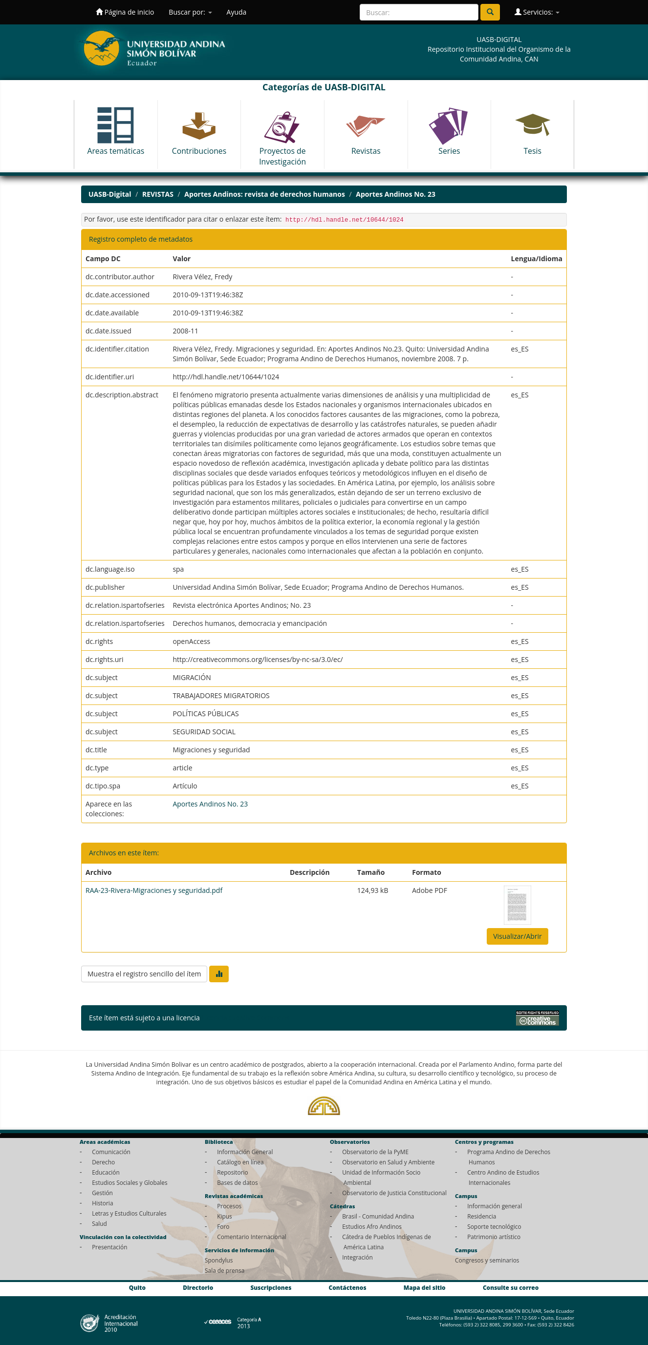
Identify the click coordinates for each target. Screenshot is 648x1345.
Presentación (109, 1247)
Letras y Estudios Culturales (129, 1213)
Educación (106, 1172)
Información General (245, 1152)
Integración (357, 1257)
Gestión (102, 1193)
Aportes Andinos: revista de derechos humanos (264, 194)
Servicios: (537, 12)
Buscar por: (190, 12)
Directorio (198, 1287)
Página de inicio (125, 12)
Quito (137, 1287)
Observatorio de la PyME (375, 1152)
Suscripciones (270, 1287)
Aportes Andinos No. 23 (395, 194)
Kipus (224, 1216)
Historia (102, 1203)
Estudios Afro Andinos (372, 1226)
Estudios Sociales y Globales (129, 1182)
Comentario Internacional (251, 1237)
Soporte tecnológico (494, 1226)
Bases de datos (237, 1182)
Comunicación (111, 1152)
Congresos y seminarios (487, 1260)
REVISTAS (157, 194)
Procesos (229, 1206)
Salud (99, 1223)
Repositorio (232, 1172)
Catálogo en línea (240, 1162)
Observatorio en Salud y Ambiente (388, 1162)
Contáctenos (348, 1287)
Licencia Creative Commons (245, 1017)
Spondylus (219, 1260)
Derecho (103, 1162)
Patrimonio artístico (493, 1237)
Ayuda (237, 12)
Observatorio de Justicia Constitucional (394, 1193)
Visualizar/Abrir (517, 936)
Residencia (481, 1216)
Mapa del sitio (425, 1287)
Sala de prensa (224, 1270)
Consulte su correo (511, 1287)
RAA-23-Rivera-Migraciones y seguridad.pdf (154, 890)
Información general (494, 1206)
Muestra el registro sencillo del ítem (144, 973)
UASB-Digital (109, 194)
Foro (223, 1226)
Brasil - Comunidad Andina (378, 1216)
